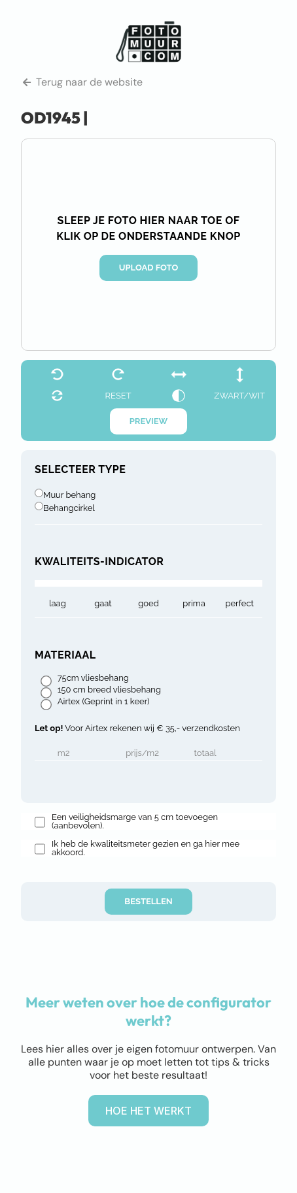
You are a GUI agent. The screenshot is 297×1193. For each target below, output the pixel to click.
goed (148, 603)
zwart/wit (239, 395)
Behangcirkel (69, 508)
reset (118, 395)
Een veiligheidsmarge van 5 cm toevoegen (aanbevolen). (135, 821)
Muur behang (69, 495)
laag (57, 603)
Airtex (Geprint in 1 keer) (104, 701)
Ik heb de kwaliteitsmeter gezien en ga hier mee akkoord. (145, 848)
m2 (64, 753)
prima (194, 603)
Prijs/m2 (142, 753)
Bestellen (148, 901)
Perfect (239, 603)
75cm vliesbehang (93, 678)
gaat (103, 603)
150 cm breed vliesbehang (109, 690)
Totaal (205, 753)
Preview (149, 421)
